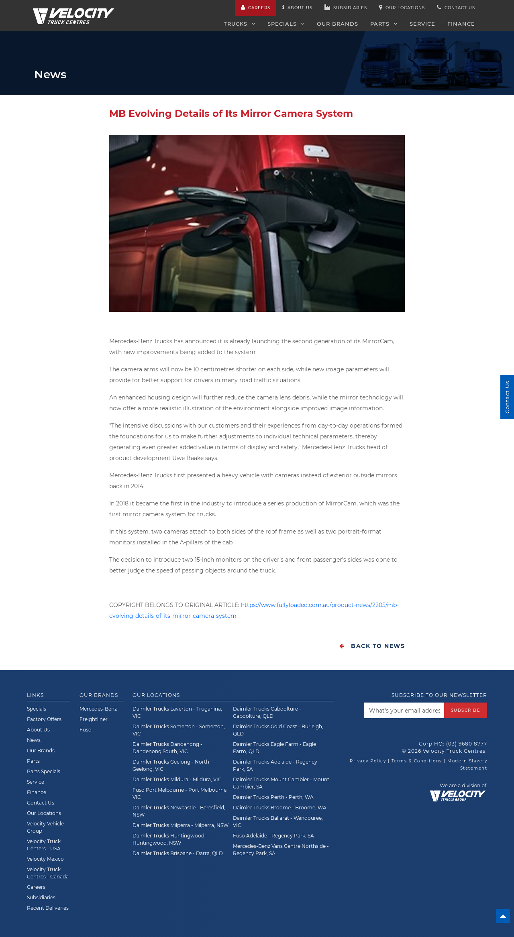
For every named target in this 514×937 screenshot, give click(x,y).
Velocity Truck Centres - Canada (48, 873)
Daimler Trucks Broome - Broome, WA (279, 808)
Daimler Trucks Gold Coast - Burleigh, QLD (278, 730)
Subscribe (466, 710)
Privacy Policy (368, 761)
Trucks (239, 23)
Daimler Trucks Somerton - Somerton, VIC (179, 730)
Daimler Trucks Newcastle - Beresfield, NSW (179, 811)
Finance (461, 23)
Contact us (456, 7)
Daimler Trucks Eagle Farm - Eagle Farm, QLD (274, 747)
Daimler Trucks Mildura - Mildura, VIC (177, 779)
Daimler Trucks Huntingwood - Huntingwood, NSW (170, 839)
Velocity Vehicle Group (45, 827)
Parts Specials (43, 771)
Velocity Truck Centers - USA (44, 844)
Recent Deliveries (48, 908)
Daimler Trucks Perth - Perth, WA (273, 797)
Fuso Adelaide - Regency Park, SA (273, 836)
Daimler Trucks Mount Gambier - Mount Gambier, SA (281, 783)
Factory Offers (44, 719)
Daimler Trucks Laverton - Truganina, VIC (177, 712)
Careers (255, 7)
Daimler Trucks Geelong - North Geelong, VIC (171, 765)
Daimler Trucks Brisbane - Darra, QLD (178, 853)
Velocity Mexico (45, 859)
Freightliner (94, 719)
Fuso (86, 730)
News (34, 740)
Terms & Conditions (417, 761)
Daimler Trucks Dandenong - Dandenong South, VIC (167, 747)
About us (297, 7)
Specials (286, 23)
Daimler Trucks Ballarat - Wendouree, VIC (278, 821)
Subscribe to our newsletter (439, 695)
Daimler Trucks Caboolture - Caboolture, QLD (267, 712)
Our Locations (402, 7)
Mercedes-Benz (98, 709)
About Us (38, 730)
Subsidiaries (345, 7)
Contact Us (40, 803)
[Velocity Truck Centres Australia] (73, 11)
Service (422, 23)
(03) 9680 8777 (466, 744)
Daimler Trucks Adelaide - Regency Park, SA (275, 765)
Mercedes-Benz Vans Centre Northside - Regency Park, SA (281, 849)
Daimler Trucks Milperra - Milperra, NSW (180, 825)
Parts (384, 23)
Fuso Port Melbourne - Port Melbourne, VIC (180, 793)
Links (35, 695)
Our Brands (337, 23)
